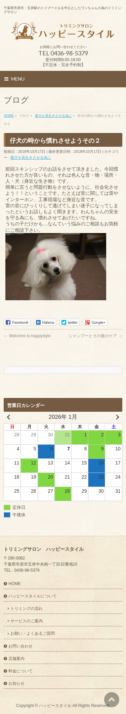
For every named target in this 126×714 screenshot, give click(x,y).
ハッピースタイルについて (32, 596)
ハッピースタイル (55, 705)
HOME (14, 583)
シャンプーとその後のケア (95, 335)
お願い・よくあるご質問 (32, 633)
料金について (20, 671)
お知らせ (16, 683)
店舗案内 (16, 658)
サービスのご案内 (26, 621)
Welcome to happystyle (27, 335)
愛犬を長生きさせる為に (30, 157)
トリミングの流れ (26, 608)
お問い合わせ (20, 646)
